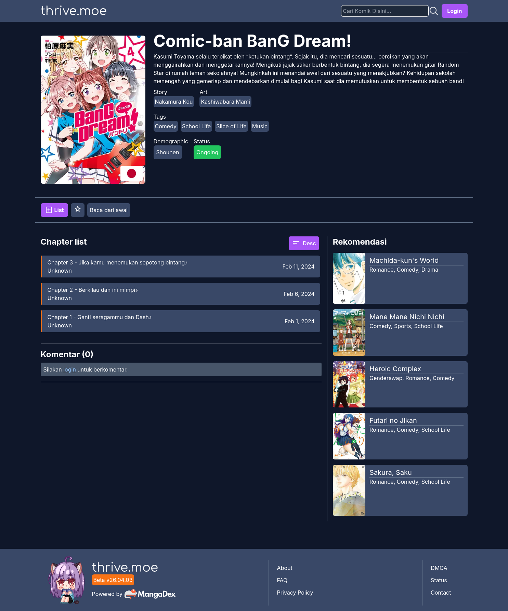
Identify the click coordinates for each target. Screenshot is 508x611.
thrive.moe (74, 11)
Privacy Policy (295, 592)
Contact (441, 592)
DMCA (439, 567)
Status (439, 580)
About (284, 567)
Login (454, 11)
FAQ (282, 580)
